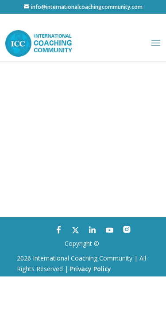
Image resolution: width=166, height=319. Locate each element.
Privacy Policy (90, 269)
